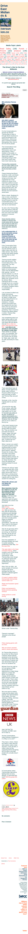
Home (10, 858)
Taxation (19, 57)
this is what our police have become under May (10, 325)
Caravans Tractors (18, 63)
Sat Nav (13, 64)
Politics (2, 56)
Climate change (7, 59)
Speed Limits (15, 53)
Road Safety (5, 49)
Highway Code (3, 60)
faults (1, 58)
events (19, 61)
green (9, 56)
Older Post (16, 858)
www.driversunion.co (13, 79)
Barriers (8, 64)
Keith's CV (10, 63)
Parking (11, 60)
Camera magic (10, 54)
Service (25, 63)
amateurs (17, 51)
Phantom (3, 64)
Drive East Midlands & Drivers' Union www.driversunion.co (6, 19)
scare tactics (10, 58)
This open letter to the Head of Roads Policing (10, 550)
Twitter (17, 64)
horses (24, 61)
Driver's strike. (3, 63)
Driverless (6, 61)
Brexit (25, 57)
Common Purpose (19, 56)
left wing (21, 54)
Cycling (3, 53)
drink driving (13, 61)
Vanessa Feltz (23, 64)
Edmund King (19, 60)
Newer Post (4, 858)
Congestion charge (19, 59)
